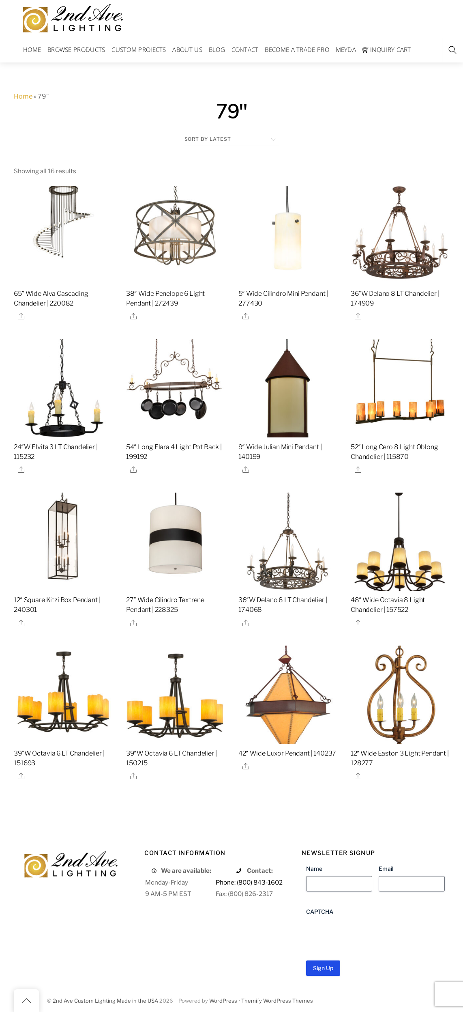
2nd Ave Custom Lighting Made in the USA (105, 1001)
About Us (187, 49)
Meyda (346, 49)
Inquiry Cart (386, 49)
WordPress (223, 1001)
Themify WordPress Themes (277, 1001)
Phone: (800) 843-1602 (249, 882)
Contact (245, 49)
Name (314, 868)
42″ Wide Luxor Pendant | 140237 (287, 753)
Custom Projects (138, 49)
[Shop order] (231, 139)
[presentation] (367, 935)
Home (32, 49)
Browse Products (76, 49)
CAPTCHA (319, 911)
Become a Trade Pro (297, 49)
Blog (217, 49)
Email (386, 868)
